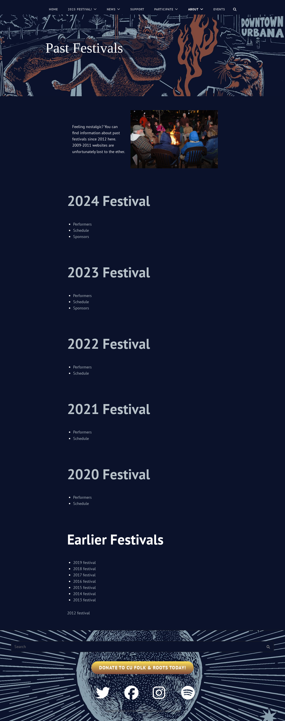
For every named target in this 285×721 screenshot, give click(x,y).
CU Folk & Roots (136, 711)
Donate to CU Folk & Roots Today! (142, 668)
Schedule (81, 230)
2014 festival (84, 593)
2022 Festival (108, 343)
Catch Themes (171, 711)
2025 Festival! (80, 9)
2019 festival (84, 562)
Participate (163, 9)
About (193, 9)
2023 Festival (108, 272)
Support (137, 9)
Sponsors (81, 236)
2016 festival (84, 581)
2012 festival (78, 613)
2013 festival (84, 599)
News (111, 9)
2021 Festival (108, 409)
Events (219, 9)
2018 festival (85, 568)
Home (53, 9)
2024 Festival (108, 201)
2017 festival (84, 574)
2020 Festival (108, 474)
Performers (82, 224)
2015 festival (84, 587)
